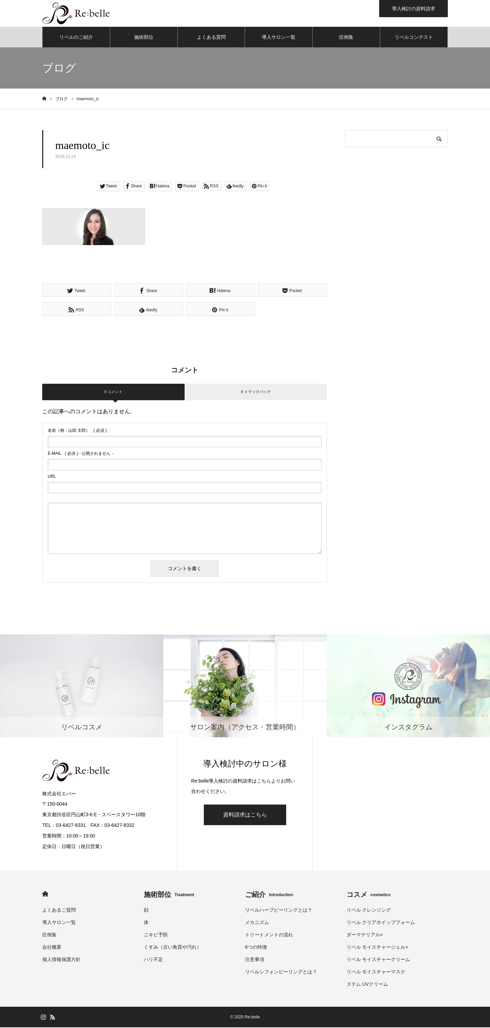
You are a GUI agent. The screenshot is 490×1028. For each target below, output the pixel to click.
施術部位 (143, 38)
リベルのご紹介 (76, 38)
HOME (45, 895)
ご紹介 (269, 895)
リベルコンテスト (414, 38)
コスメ (369, 895)
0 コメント (113, 392)
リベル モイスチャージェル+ (377, 947)
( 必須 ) (77, 431)
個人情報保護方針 (61, 960)
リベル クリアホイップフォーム (381, 923)
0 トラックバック (255, 392)
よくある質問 (211, 38)
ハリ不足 (153, 960)
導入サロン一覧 (278, 38)
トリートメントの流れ (269, 935)
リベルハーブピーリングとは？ (278, 910)
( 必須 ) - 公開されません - (80, 454)
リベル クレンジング (369, 910)
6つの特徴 (256, 947)
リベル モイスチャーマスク (376, 972)
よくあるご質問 (59, 910)
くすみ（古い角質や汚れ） (172, 947)
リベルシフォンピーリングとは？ (281, 972)
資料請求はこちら (245, 815)
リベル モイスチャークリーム (378, 960)
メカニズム (257, 923)
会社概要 (51, 947)
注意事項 (254, 960)
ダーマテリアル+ (365, 935)
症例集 (346, 38)
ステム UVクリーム (367, 984)
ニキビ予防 (156, 935)
